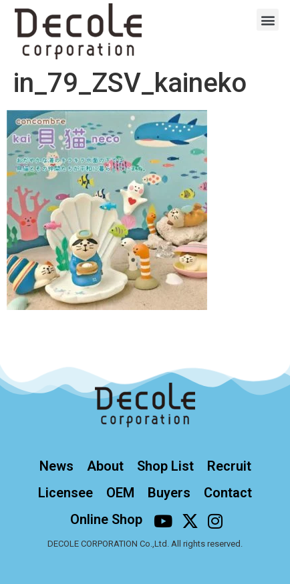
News (56, 466)
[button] (268, 20)
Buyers (169, 493)
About (105, 466)
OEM (120, 493)
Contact (228, 493)
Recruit (229, 466)
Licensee (65, 493)
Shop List (165, 466)
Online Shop (106, 519)
